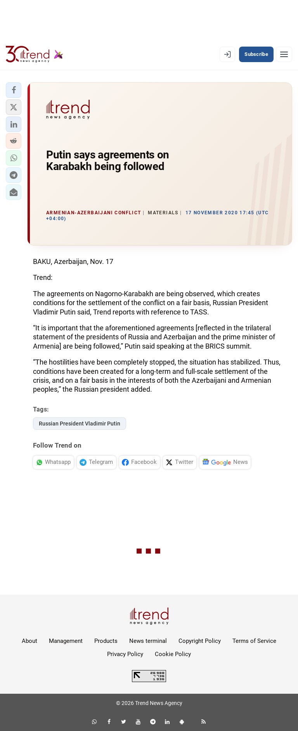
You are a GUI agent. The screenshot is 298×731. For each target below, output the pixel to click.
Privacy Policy (125, 654)
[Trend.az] (34, 54)
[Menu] (284, 54)
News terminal (148, 640)
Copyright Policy (199, 640)
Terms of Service (254, 640)
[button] (13, 90)
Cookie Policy (173, 654)
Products (106, 640)
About (29, 640)
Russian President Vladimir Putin (79, 423)
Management (66, 640)
